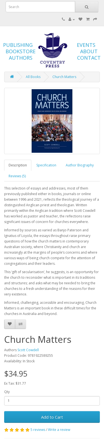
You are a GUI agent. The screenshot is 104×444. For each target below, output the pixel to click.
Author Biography (80, 165)
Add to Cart (52, 417)
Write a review (59, 429)
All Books (33, 76)
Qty (7, 391)
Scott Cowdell (28, 350)
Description (18, 165)
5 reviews (38, 429)
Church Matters (64, 76)
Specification (46, 165)
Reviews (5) (17, 176)
